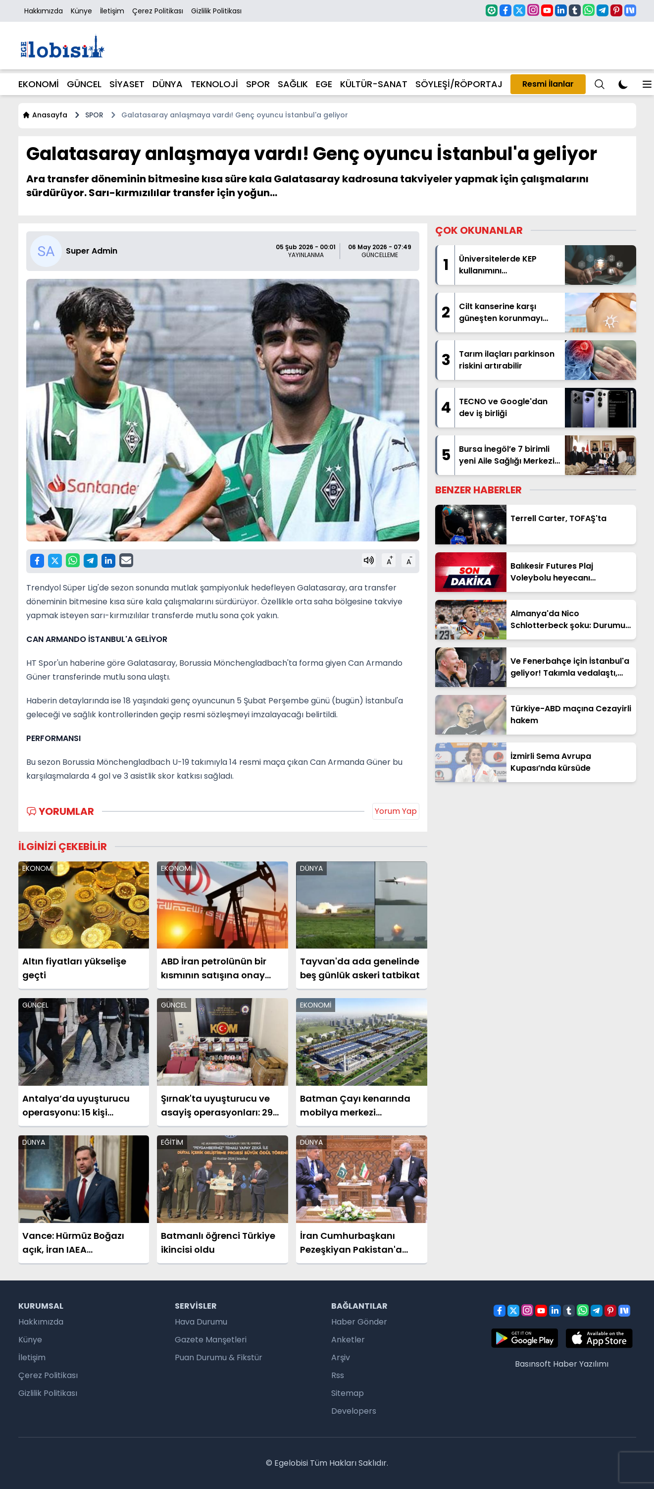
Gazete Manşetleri (211, 1339)
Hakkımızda (43, 11)
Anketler (348, 1339)
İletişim (112, 11)
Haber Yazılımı (580, 1364)
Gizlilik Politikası (216, 11)
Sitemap (347, 1393)
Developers (353, 1411)
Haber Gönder (359, 1322)
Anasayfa (44, 115)
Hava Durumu (201, 1322)
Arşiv (340, 1357)
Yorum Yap (396, 811)
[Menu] (599, 84)
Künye (81, 11)
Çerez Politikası (157, 11)
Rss (337, 1375)
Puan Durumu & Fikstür (218, 1357)
